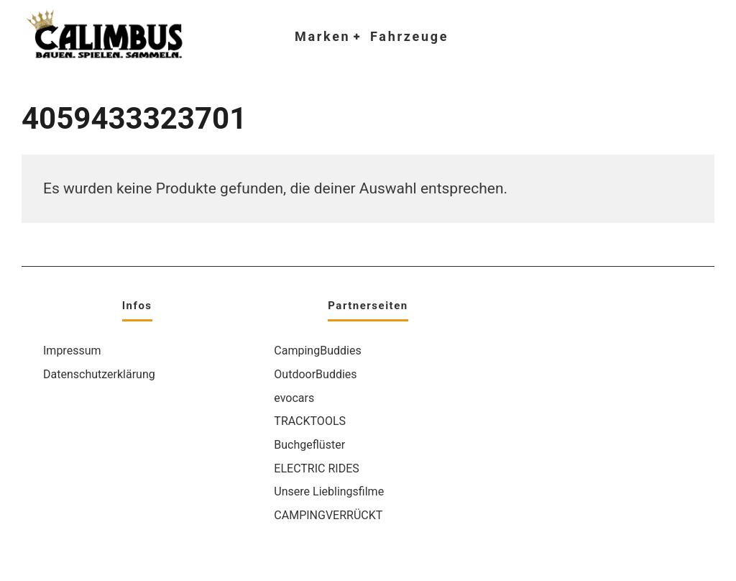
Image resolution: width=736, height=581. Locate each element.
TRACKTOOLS (310, 421)
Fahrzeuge (409, 36)
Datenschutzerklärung (99, 374)
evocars (294, 398)
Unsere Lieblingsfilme (329, 491)
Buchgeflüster (309, 445)
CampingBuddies (317, 350)
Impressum (72, 350)
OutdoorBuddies (315, 374)
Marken (322, 36)
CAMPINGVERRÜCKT (328, 515)
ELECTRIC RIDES (316, 468)
